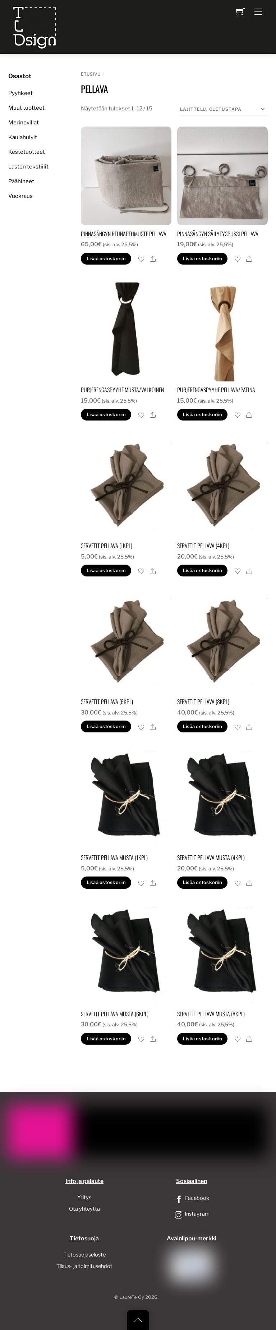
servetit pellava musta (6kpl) (114, 1014)
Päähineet (21, 181)
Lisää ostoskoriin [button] (106, 258)
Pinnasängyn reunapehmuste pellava (123, 233)
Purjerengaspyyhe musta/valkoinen (122, 389)
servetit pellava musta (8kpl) (211, 1014)
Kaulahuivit (22, 137)
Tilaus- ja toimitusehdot (84, 1266)
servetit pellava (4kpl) (203, 545)
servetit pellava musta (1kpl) (114, 857)
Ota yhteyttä (84, 1209)
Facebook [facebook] (191, 1198)
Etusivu (91, 74)
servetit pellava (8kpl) (203, 701)
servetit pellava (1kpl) (106, 545)
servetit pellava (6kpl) (107, 701)
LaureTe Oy (131, 1297)
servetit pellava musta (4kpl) (211, 857)
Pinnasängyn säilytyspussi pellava (217, 233)
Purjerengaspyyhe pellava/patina (216, 389)
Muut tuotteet (26, 107)
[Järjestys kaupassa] (224, 109)
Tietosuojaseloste (84, 1254)
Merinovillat (23, 122)
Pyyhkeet (20, 93)
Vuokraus (20, 196)
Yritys (84, 1197)
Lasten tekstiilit (28, 166)
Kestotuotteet (26, 151)
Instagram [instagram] (192, 1214)
